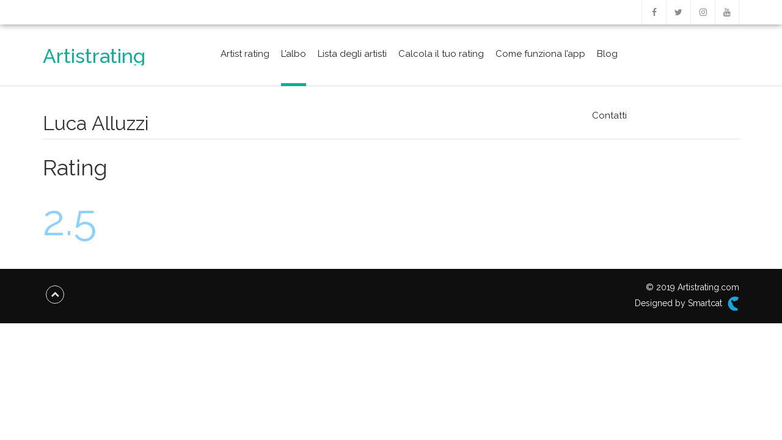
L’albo (293, 53)
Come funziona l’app (540, 53)
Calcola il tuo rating (441, 53)
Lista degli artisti (352, 53)
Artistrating (94, 56)
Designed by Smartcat (687, 303)
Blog (607, 53)
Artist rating (245, 53)
